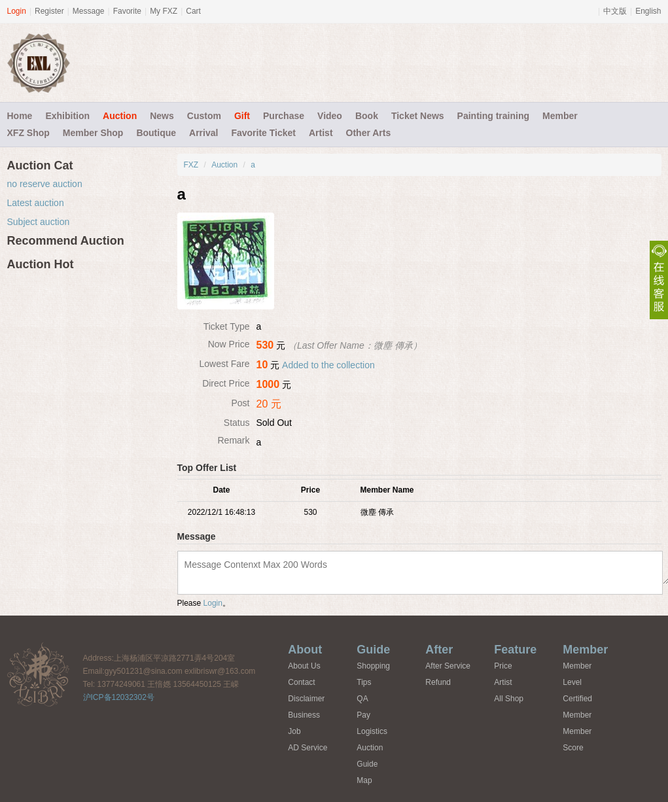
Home (20, 116)
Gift (242, 116)
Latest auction (35, 203)
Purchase (283, 116)
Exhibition (67, 116)
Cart (193, 11)
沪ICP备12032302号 (118, 697)
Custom (204, 116)
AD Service (307, 747)
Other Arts (368, 133)
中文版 (615, 11)
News (162, 116)
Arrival (203, 133)
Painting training (493, 116)
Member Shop (93, 133)
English (648, 11)
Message (89, 11)
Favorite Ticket (263, 133)
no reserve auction (44, 184)
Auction (120, 116)
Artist (321, 133)
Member (560, 116)
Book (366, 116)
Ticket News (417, 116)
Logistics (372, 731)
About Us (304, 666)
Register (49, 11)
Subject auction (38, 222)
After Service (447, 666)
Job (294, 731)
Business (304, 715)
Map (364, 780)
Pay (363, 715)
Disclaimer (306, 698)
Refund (438, 682)
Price (503, 666)
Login (16, 11)
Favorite (127, 11)
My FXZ (163, 11)
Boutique (156, 133)
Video (329, 116)
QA (362, 698)
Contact (301, 682)
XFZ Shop (28, 133)
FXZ (191, 164)
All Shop (508, 698)
